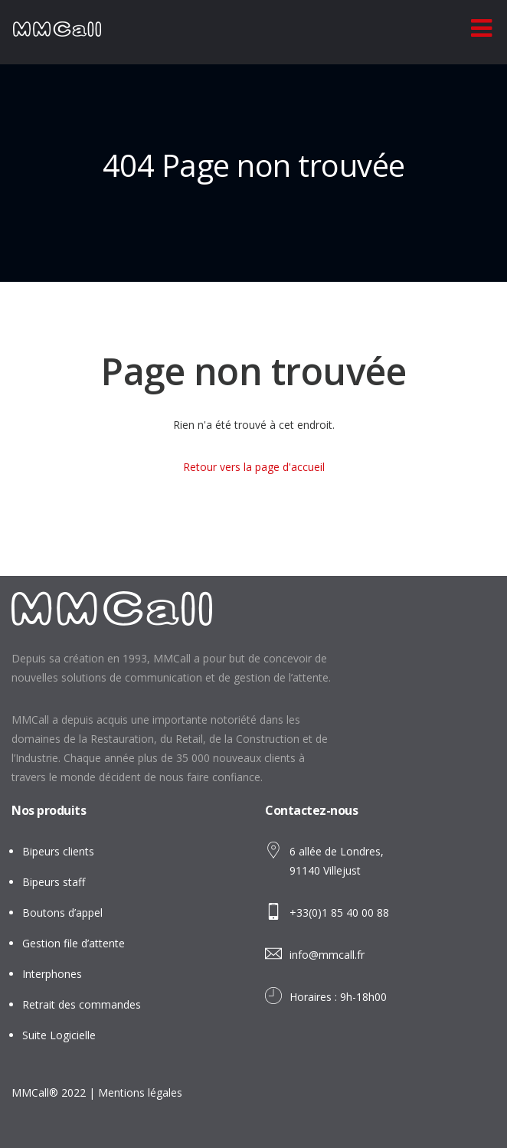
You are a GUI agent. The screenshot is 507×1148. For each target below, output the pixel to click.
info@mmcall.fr (327, 954)
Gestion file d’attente (73, 943)
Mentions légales (140, 1092)
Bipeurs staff (53, 882)
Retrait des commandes (81, 1004)
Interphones (52, 973)
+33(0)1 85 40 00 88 (339, 912)
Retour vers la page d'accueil (254, 467)
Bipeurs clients (58, 851)
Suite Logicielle (59, 1035)
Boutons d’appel (62, 912)
